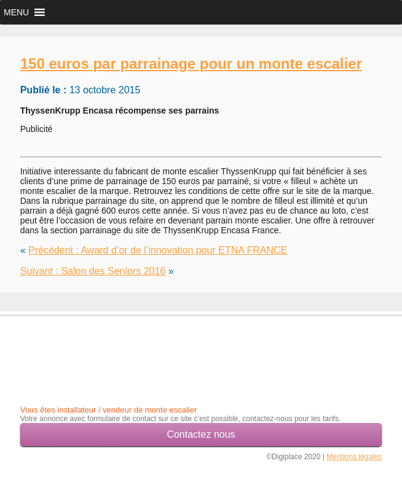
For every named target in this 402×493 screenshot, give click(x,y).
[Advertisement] (92, 350)
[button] (16, 12)
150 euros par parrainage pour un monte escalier (191, 63)
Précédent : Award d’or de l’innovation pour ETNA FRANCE (157, 250)
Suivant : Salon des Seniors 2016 (93, 271)
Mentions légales (354, 456)
